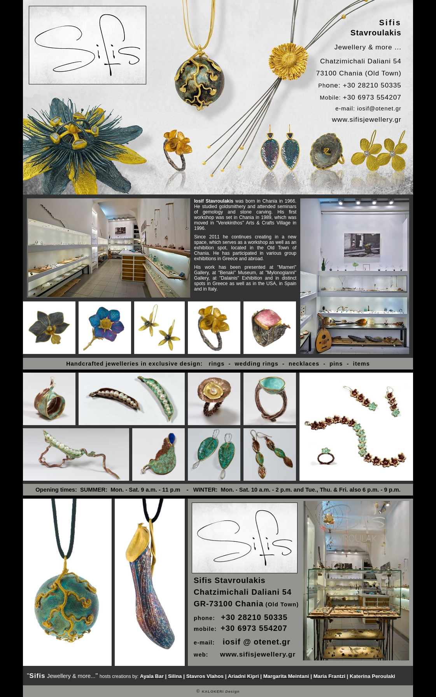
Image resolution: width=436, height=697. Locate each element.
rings (215, 364)
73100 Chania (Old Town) (358, 73)
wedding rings (256, 364)
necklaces (304, 364)
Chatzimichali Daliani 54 (360, 61)
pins (334, 364)
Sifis (390, 22)
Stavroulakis (375, 32)
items (361, 364)
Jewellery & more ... (367, 47)
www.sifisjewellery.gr (366, 119)
